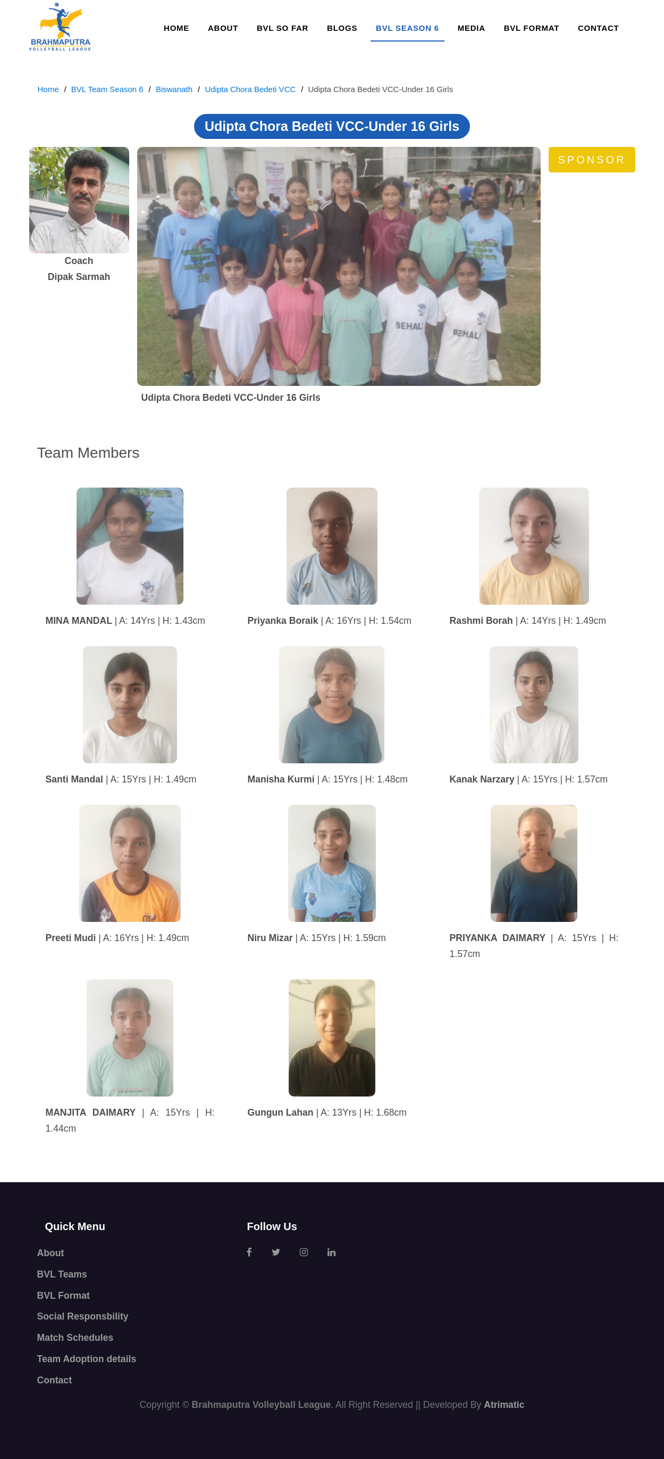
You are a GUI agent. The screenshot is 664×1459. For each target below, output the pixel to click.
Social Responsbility (83, 1316)
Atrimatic (504, 1404)
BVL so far (282, 27)
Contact (598, 27)
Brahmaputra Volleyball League (261, 1404)
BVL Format (531, 27)
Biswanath (174, 89)
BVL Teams (62, 1274)
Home (176, 27)
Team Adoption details (87, 1359)
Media (471, 27)
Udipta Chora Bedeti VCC (250, 89)
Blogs (342, 27)
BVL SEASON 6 (407, 27)
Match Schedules (75, 1337)
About (223, 27)
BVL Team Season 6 (107, 89)
